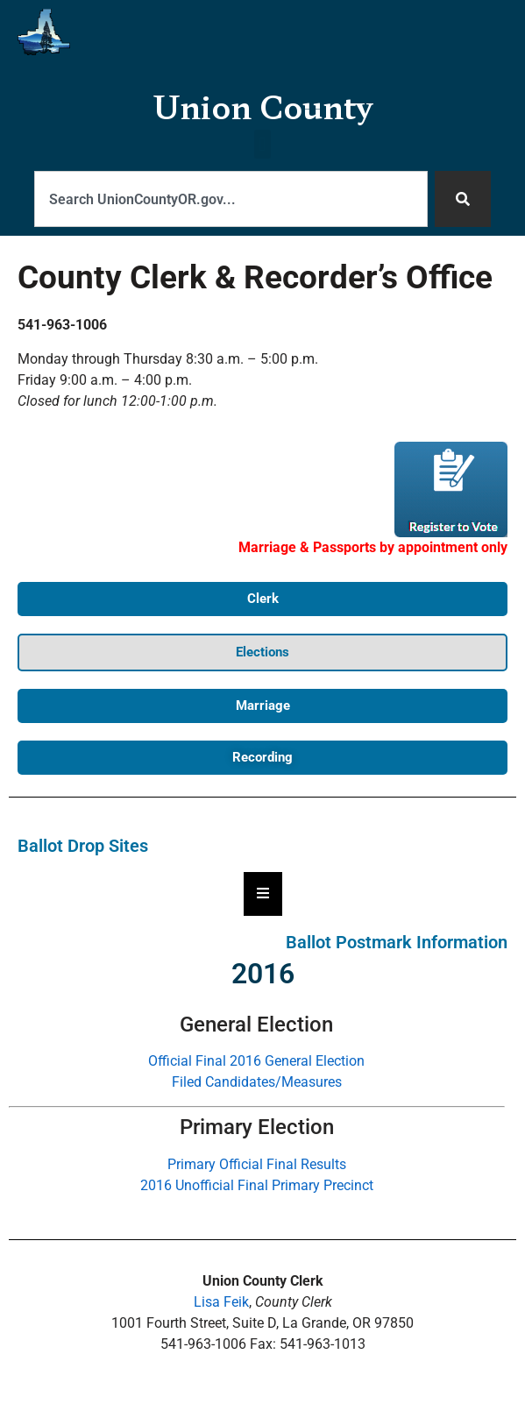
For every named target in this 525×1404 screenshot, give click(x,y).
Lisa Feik (221, 1302)
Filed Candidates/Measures (257, 1082)
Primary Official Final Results (256, 1164)
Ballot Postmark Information (396, 942)
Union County (262, 105)
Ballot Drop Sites (83, 845)
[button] (262, 150)
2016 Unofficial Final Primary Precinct (256, 1185)
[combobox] (231, 199)
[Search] (463, 199)
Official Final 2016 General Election (256, 1061)
